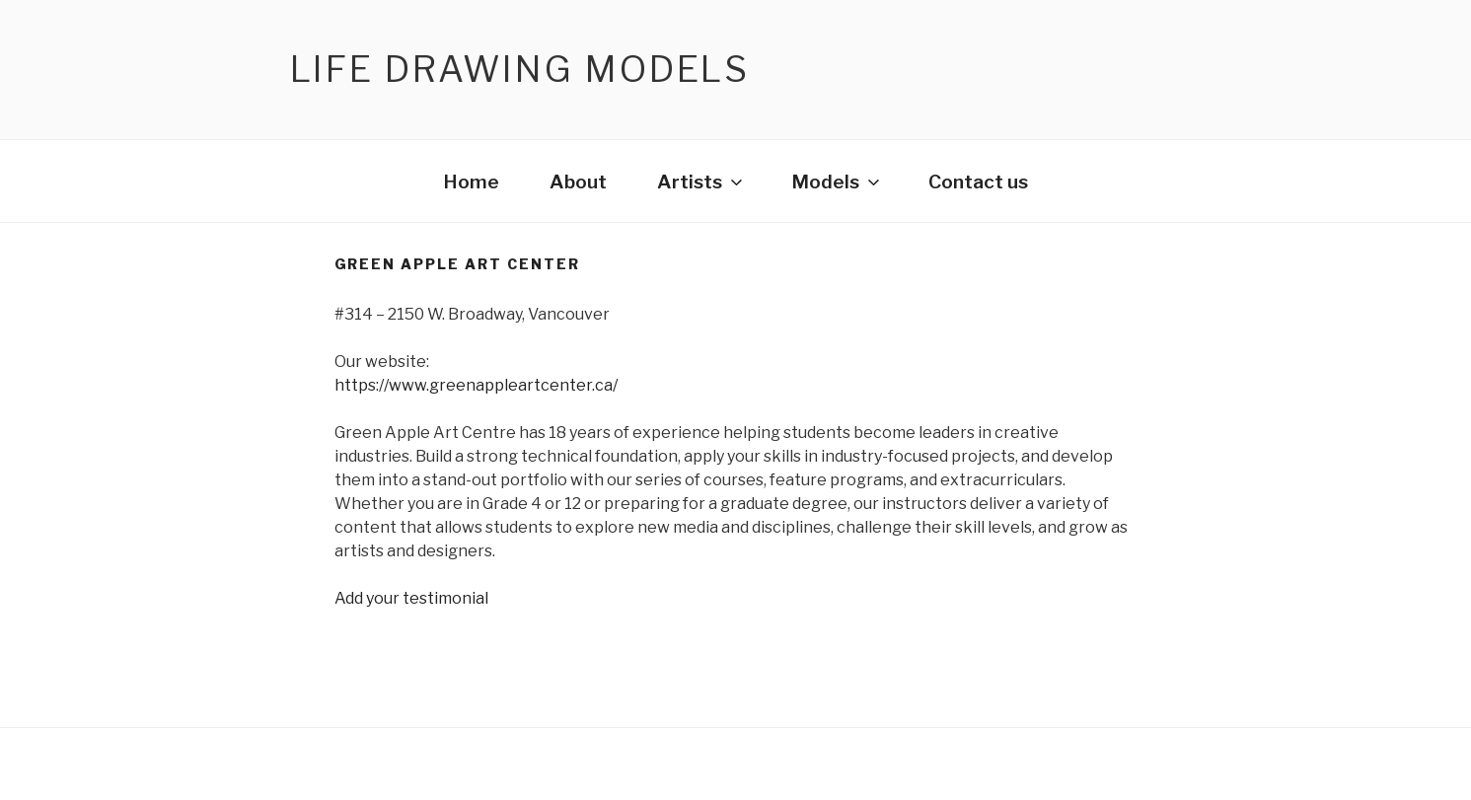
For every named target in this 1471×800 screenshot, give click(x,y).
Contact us (978, 181)
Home (471, 181)
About (578, 181)
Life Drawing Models (520, 69)
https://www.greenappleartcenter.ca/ (476, 385)
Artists (701, 181)
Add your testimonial (411, 598)
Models (837, 181)
